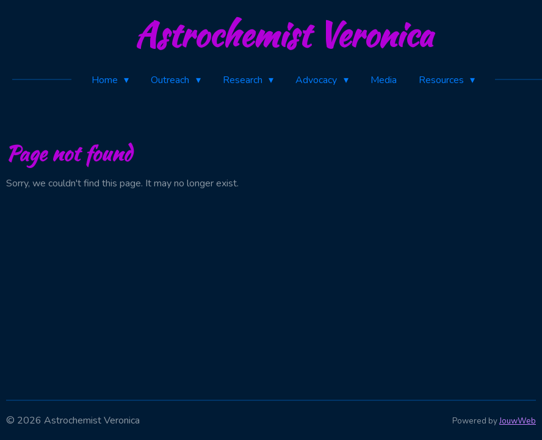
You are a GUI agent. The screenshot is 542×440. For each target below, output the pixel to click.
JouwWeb (517, 421)
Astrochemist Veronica (283, 34)
